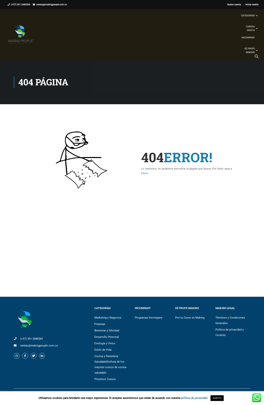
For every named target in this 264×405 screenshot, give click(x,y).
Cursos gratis (250, 28)
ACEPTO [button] (217, 398)
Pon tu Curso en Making (189, 317)
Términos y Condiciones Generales (230, 320)
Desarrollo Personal (106, 337)
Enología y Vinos (104, 343)
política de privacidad (194, 398)
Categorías (248, 15)
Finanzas (99, 324)
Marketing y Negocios (107, 317)
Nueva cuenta (234, 4)
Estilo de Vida (102, 349)
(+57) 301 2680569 (20, 4)
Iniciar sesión (251, 4)
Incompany (248, 37)
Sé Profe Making (249, 50)
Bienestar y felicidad (106, 330)
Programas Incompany (148, 317)
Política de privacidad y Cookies (229, 332)
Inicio (144, 173)
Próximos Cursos (105, 379)
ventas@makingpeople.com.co (51, 4)
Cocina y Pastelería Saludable (110, 364)
